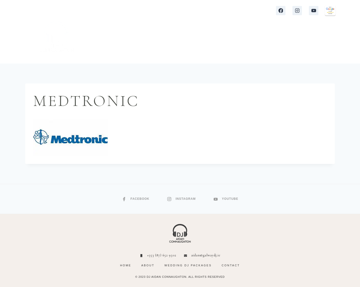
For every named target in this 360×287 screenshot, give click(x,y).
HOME (110, 42)
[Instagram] (297, 10)
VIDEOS (229, 42)
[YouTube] (313, 10)
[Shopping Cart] (333, 42)
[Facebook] (280, 10)
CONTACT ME (309, 42)
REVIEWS (203, 42)
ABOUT (278, 42)
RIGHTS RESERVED (210, 276)
